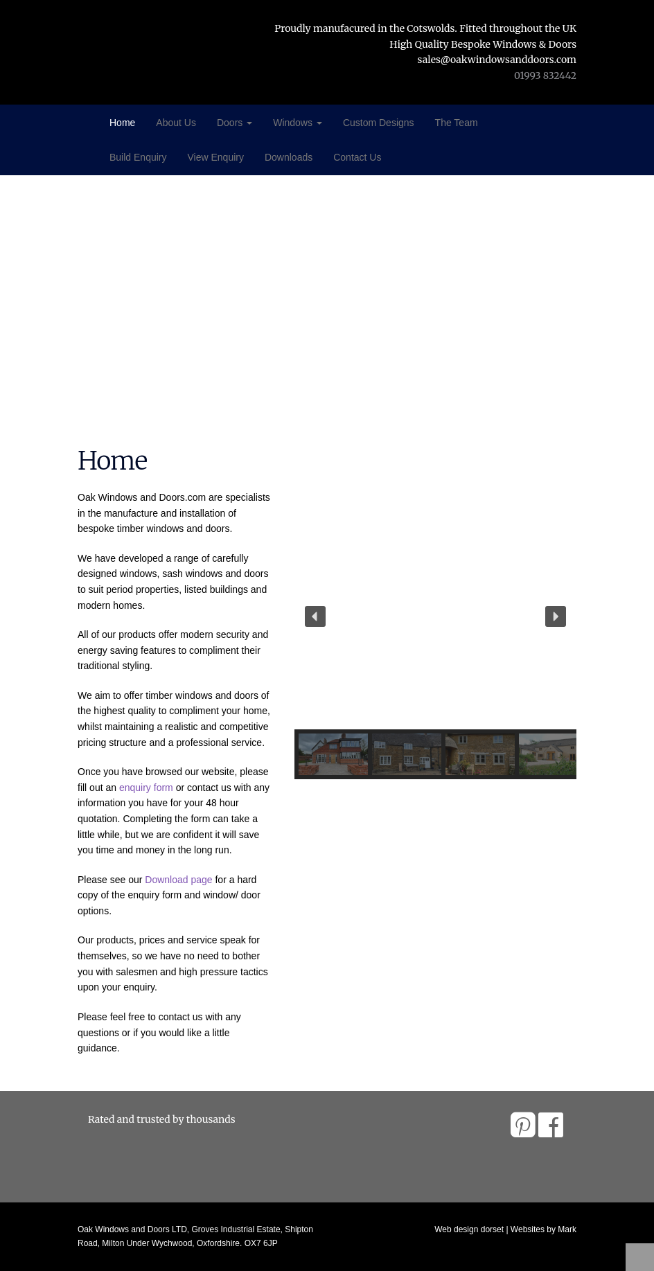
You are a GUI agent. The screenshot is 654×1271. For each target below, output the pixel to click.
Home (122, 122)
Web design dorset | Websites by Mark (505, 1229)
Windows (297, 122)
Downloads (288, 157)
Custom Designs (378, 122)
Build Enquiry (138, 157)
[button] (315, 616)
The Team (456, 122)
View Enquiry (216, 157)
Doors (234, 122)
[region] (435, 641)
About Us (176, 122)
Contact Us (357, 157)
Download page (178, 879)
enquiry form (146, 787)
